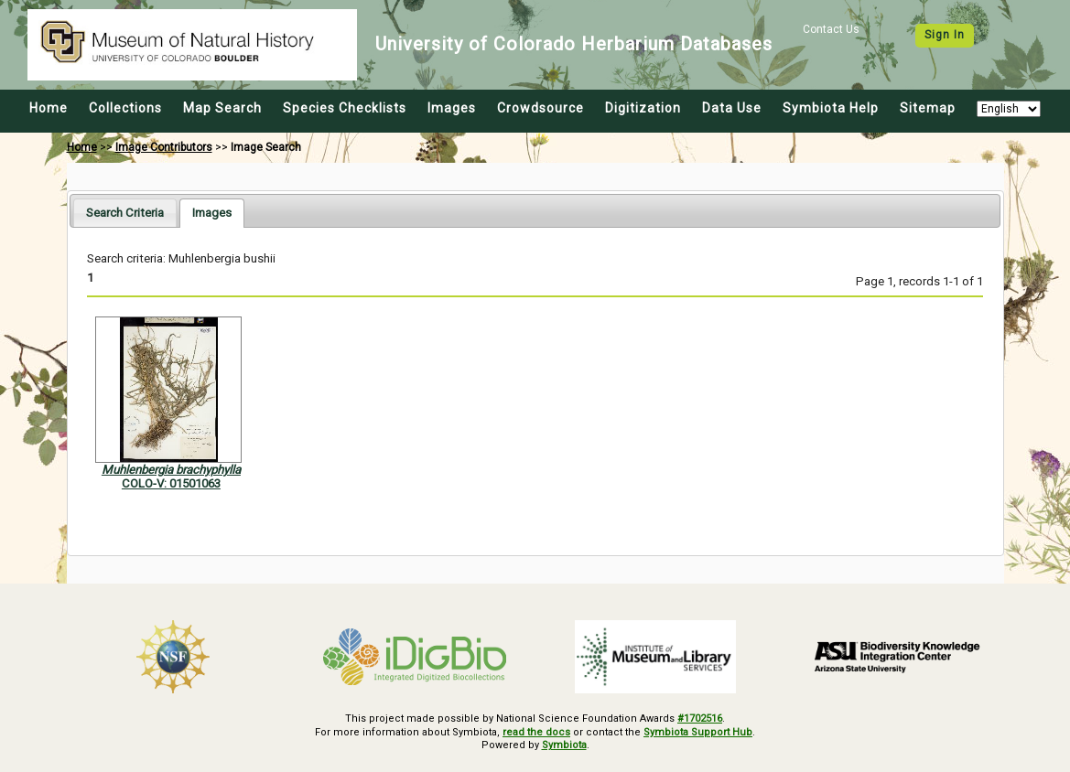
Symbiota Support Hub (697, 732)
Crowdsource (540, 108)
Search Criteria (125, 213)
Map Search (222, 108)
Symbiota (564, 745)
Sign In (944, 34)
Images (451, 108)
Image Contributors (163, 147)
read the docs (536, 732)
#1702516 (699, 718)
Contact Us (831, 29)
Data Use (732, 108)
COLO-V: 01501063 (171, 483)
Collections (125, 108)
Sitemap (928, 108)
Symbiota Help (831, 108)
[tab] (125, 212)
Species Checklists (344, 108)
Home (48, 108)
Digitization (643, 108)
